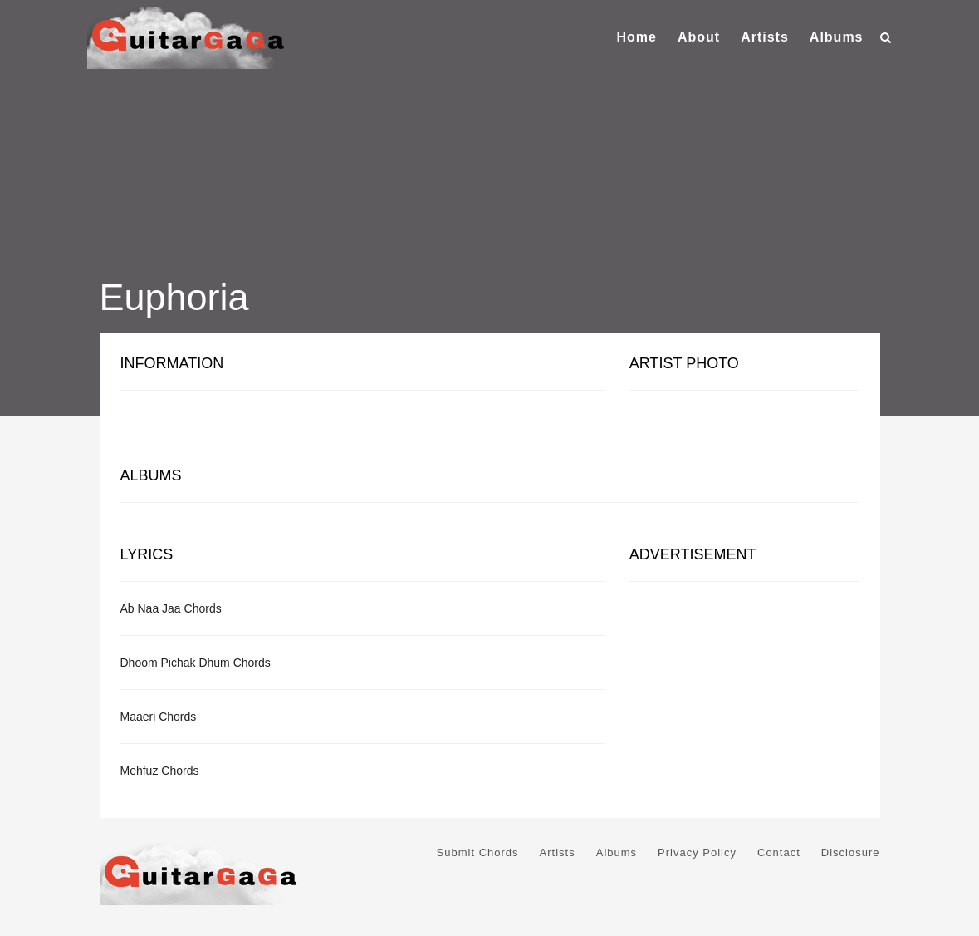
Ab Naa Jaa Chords (171, 608)
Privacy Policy (697, 852)
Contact (778, 852)
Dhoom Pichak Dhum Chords (195, 662)
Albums (837, 37)
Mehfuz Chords (159, 770)
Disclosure (850, 852)
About (699, 37)
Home (636, 37)
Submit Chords (478, 852)
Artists (765, 37)
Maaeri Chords (158, 716)
